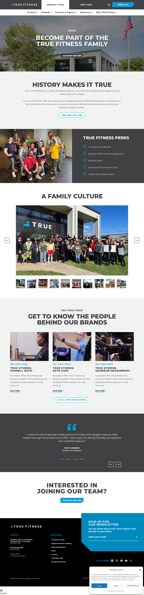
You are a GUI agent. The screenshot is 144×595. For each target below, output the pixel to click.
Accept (99, 586)
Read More (15, 391)
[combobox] (4, 590)
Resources (85, 12)
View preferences (133, 586)
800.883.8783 (15, 543)
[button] (140, 570)
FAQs (53, 551)
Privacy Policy (120, 591)
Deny (116, 586)
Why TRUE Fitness (105, 12)
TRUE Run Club (57, 558)
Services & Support (65, 12)
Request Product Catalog (61, 543)
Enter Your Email (97, 537)
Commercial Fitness (55, 4)
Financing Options (58, 547)
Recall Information (58, 562)
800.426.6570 (15, 549)
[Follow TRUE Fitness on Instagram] (119, 561)
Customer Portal (57, 540)
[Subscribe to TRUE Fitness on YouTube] (128, 561)
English (3, 592)
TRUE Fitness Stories (19, 364)
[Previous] (7, 240)
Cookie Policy (111, 591)
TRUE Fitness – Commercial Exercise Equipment (23, 5)
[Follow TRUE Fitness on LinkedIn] (114, 561)
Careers (54, 554)
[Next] (136, 240)
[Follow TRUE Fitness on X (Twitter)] (133, 561)
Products (32, 12)
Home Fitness (78, 4)
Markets (46, 12)
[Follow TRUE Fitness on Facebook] (123, 561)
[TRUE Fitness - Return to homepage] (72, 526)
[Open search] (109, 5)
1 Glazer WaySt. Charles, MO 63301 (20, 555)
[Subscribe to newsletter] (136, 536)
